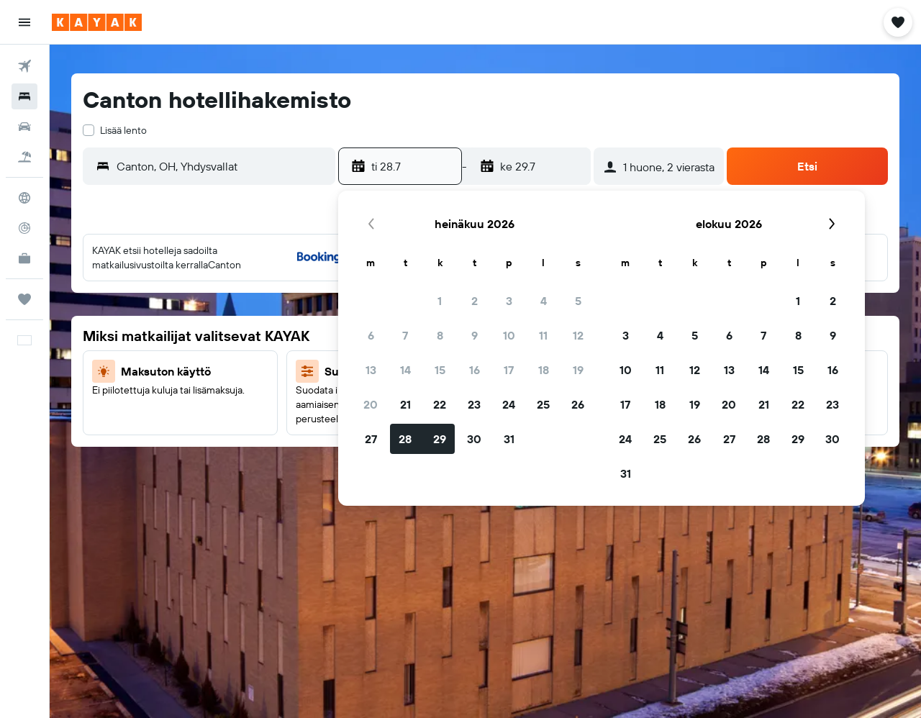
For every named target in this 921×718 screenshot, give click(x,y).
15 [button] (440, 370)
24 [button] (508, 404)
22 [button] (439, 404)
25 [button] (543, 404)
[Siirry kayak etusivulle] (97, 22)
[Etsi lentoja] (24, 66)
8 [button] (440, 335)
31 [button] (509, 439)
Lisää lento (123, 130)
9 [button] (474, 335)
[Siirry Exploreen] (24, 197)
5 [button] (578, 301)
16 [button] (474, 370)
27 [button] (371, 439)
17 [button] (509, 370)
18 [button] (543, 370)
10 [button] (509, 335)
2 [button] (474, 301)
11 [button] (543, 335)
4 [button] (543, 301)
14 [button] (405, 370)
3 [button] (509, 301)
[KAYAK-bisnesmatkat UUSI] (24, 258)
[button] (24, 22)
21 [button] (405, 404)
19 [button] (578, 370)
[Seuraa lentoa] (24, 228)
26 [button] (577, 404)
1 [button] (439, 301)
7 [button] (405, 335)
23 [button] (474, 404)
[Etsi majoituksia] (24, 96)
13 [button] (371, 370)
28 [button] (405, 439)
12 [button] (578, 335)
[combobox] (222, 166)
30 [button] (474, 439)
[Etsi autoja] (24, 126)
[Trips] (24, 299)
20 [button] (370, 404)
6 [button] (371, 335)
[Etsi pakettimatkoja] (24, 156)
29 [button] (439, 439)
